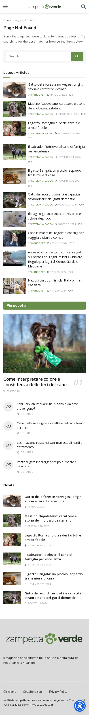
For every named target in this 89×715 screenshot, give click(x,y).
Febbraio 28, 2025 (67, 114)
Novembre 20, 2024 (68, 181)
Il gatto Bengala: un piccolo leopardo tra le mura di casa (54, 172)
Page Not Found (25, 20)
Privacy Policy (58, 692)
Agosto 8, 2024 (65, 224)
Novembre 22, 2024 (68, 133)
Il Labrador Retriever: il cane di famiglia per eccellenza (48, 557)
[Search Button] (77, 56)
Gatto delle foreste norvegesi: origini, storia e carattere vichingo (55, 86)
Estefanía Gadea (42, 114)
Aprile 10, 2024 (57, 243)
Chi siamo (9, 692)
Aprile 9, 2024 (56, 272)
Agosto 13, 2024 (66, 204)
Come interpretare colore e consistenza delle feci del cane (35, 382)
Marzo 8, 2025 (57, 95)
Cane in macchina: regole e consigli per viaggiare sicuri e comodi (56, 235)
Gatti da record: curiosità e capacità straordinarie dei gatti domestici (54, 196)
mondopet (38, 95)
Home (7, 20)
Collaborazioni (32, 692)
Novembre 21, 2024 (68, 157)
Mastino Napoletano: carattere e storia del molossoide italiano (56, 105)
